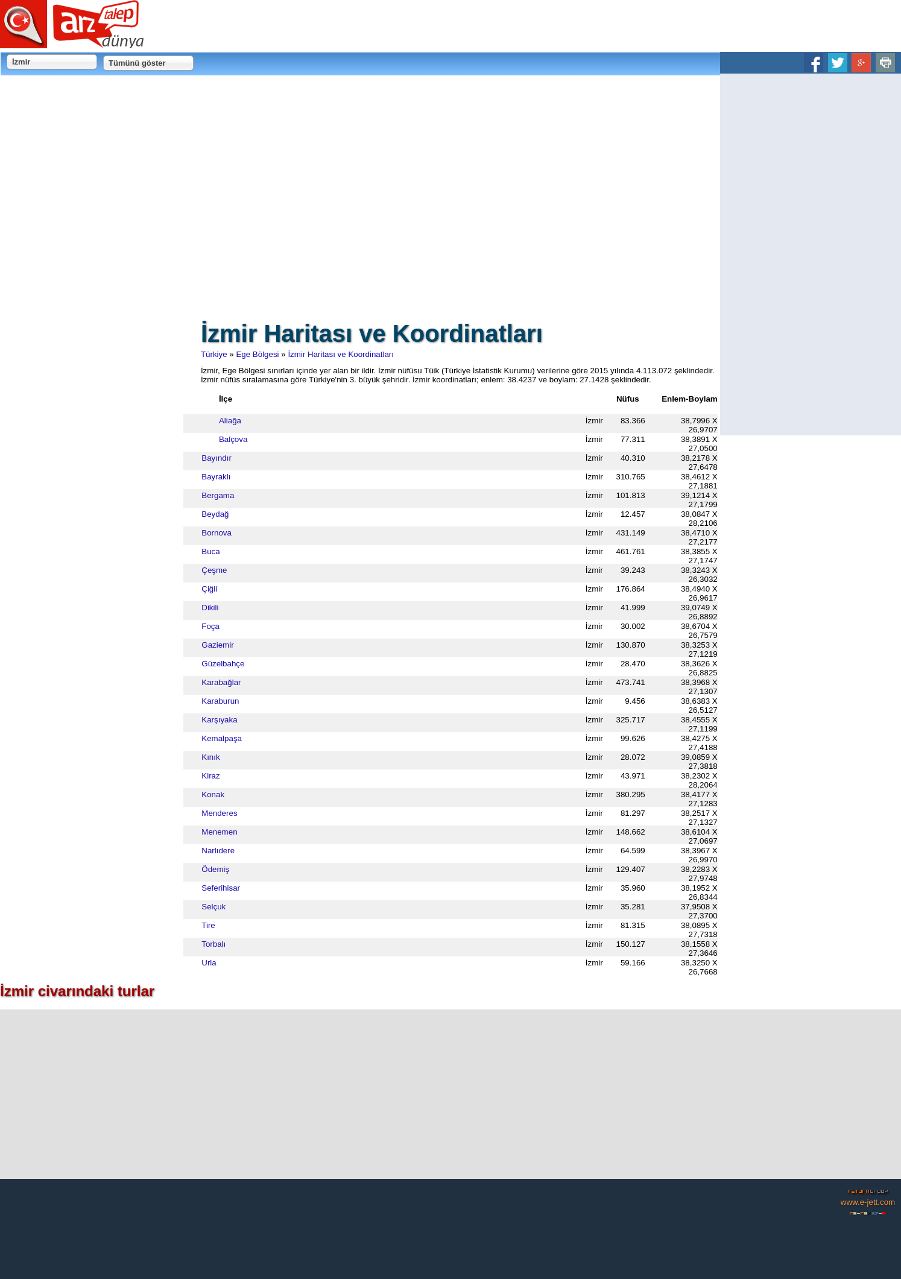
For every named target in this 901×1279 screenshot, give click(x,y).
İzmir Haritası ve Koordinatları (328, 354)
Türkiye (201, 354)
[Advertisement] (810, 254)
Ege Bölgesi (244, 354)
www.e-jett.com (868, 1202)
